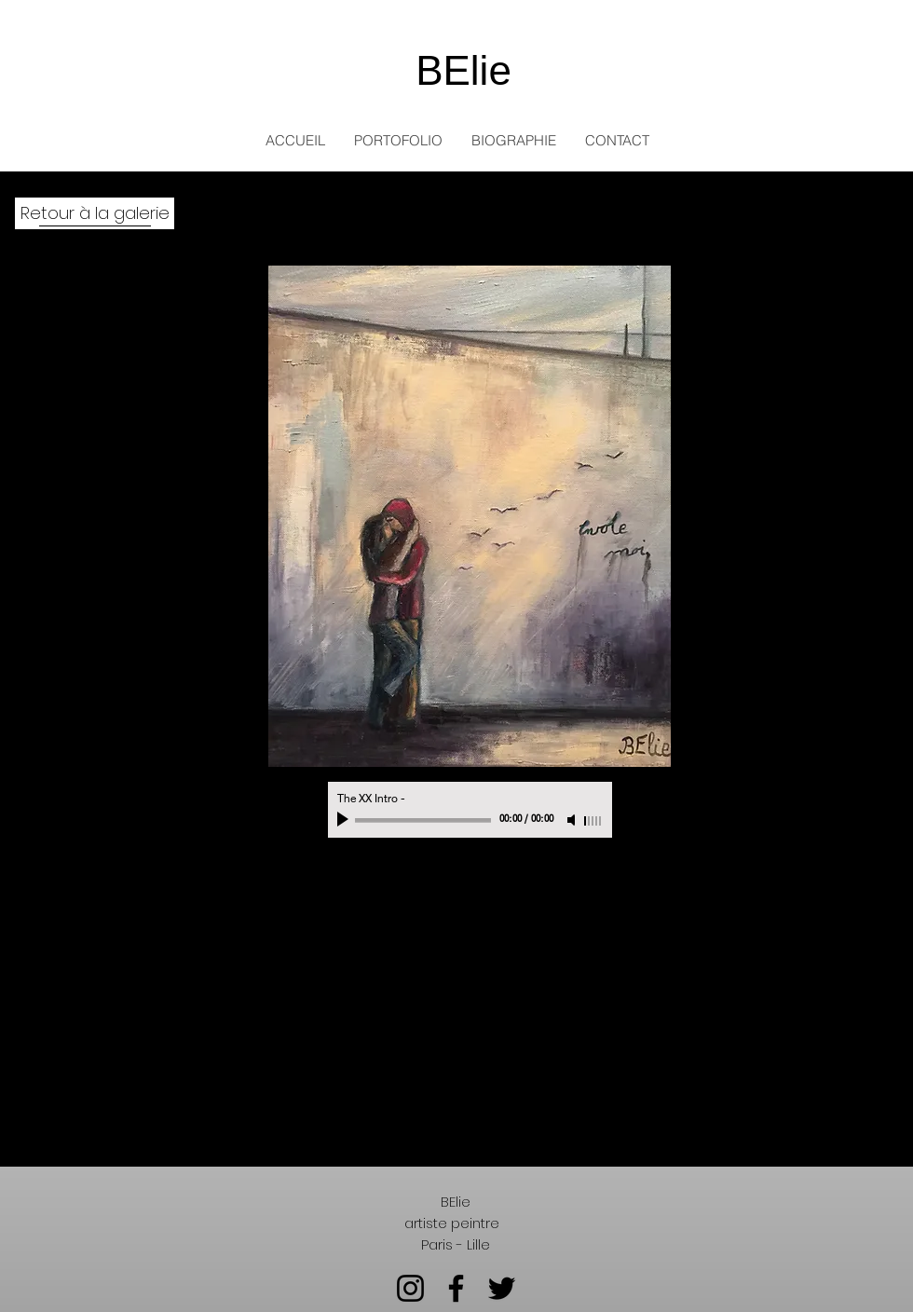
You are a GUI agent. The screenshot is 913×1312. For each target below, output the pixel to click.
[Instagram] (410, 1288)
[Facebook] (456, 1288)
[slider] (593, 821)
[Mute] (573, 820)
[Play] (344, 820)
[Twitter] (502, 1288)
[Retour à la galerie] (94, 213)
